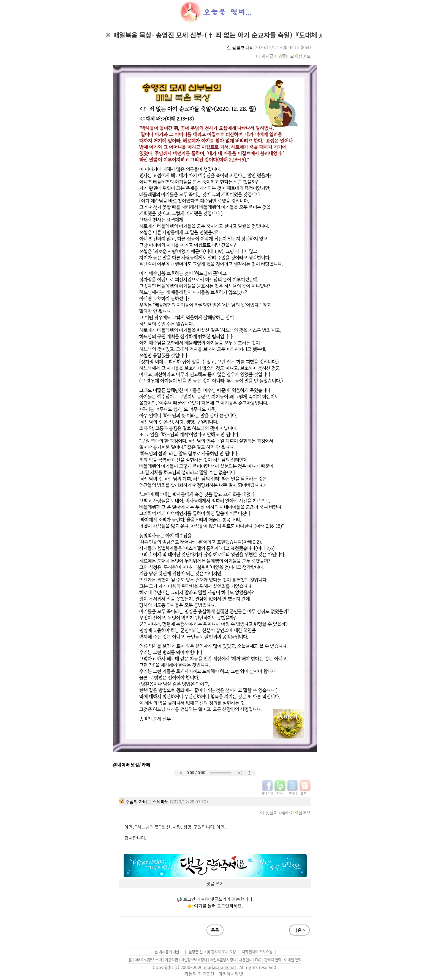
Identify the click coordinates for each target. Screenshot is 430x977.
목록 (215, 930)
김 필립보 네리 (240, 47)
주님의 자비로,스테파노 (147, 801)
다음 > (299, 930)
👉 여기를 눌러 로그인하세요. (215, 905)
